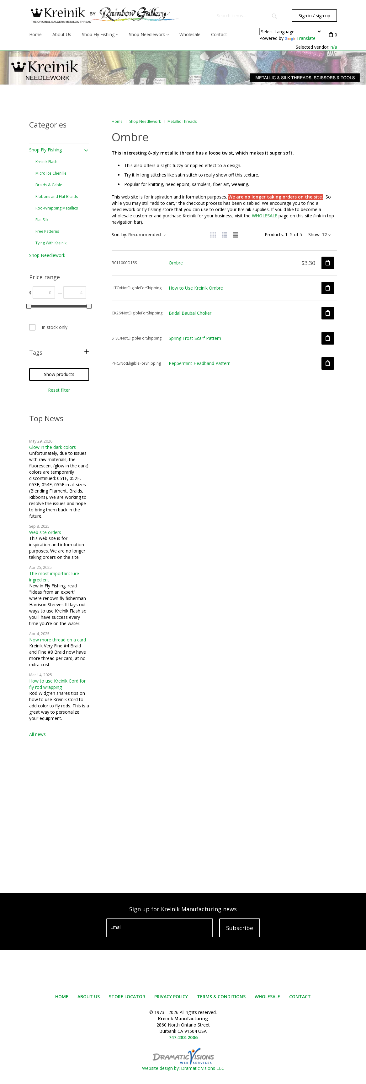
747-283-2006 (183, 1037)
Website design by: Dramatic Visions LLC (183, 1065)
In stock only (54, 327)
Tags (35, 352)
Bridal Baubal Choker (190, 313)
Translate (300, 38)
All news (37, 734)
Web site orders (45, 532)
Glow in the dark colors (52, 447)
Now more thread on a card (57, 640)
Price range (44, 277)
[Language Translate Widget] (290, 31)
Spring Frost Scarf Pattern (195, 338)
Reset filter (59, 390)
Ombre (176, 263)
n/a (334, 47)
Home (117, 121)
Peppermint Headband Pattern (200, 363)
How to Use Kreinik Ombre (196, 288)
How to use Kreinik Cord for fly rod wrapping (57, 684)
